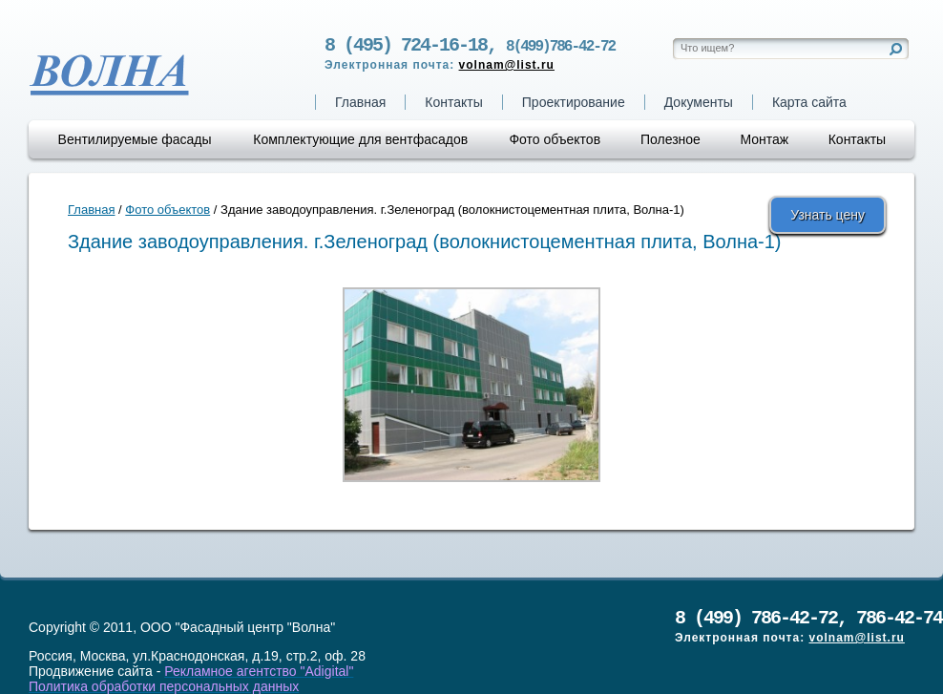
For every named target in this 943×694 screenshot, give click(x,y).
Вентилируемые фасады (135, 139)
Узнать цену (827, 214)
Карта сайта (809, 102)
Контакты (453, 102)
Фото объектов (554, 139)
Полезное (670, 139)
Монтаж (764, 139)
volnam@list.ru (507, 68)
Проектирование (573, 102)
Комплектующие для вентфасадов (360, 139)
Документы (698, 102)
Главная (360, 102)
